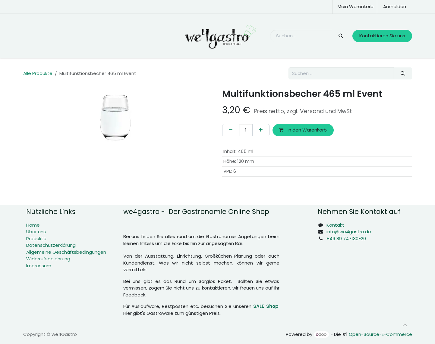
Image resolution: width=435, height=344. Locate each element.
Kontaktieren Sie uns (382, 36)
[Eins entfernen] (230, 130)
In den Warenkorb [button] (303, 130)
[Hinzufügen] (261, 130)
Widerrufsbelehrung (48, 259)
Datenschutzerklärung (51, 245)
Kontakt (335, 225)
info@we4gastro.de (348, 231)
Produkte (36, 238)
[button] (405, 325)
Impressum (38, 265)
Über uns (36, 231)
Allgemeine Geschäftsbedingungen (66, 252)
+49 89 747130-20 (346, 238)
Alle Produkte (37, 73)
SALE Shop (265, 306)
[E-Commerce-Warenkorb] (355, 7)
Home (33, 225)
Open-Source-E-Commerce (380, 334)
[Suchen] (341, 36)
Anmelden (394, 6)
